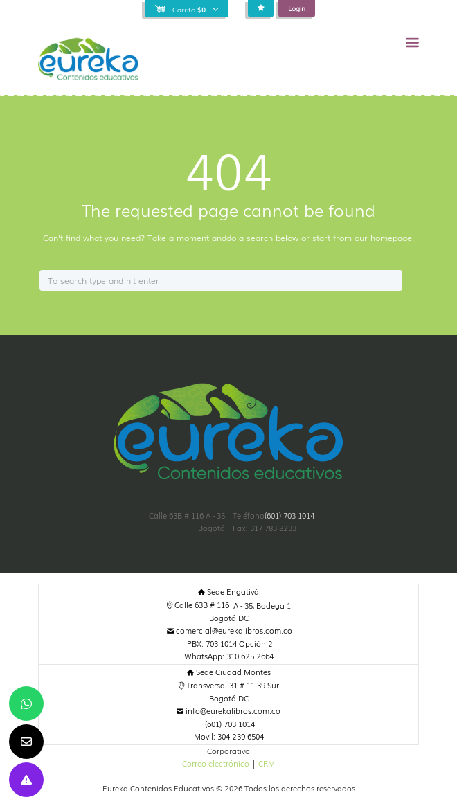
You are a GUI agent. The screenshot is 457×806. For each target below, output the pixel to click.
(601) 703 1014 (289, 515)
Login (296, 8)
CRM (266, 763)
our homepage (383, 237)
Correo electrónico (215, 763)
